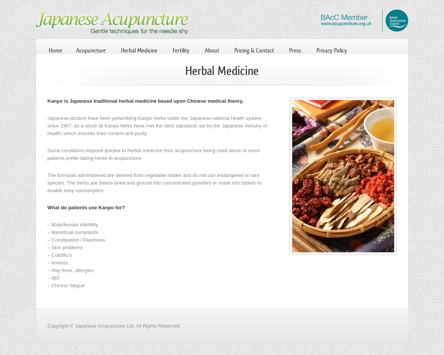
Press (295, 50)
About (212, 50)
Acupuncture (91, 50)
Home (55, 50)
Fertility (181, 50)
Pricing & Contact (254, 50)
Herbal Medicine (139, 50)
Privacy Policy (332, 50)
